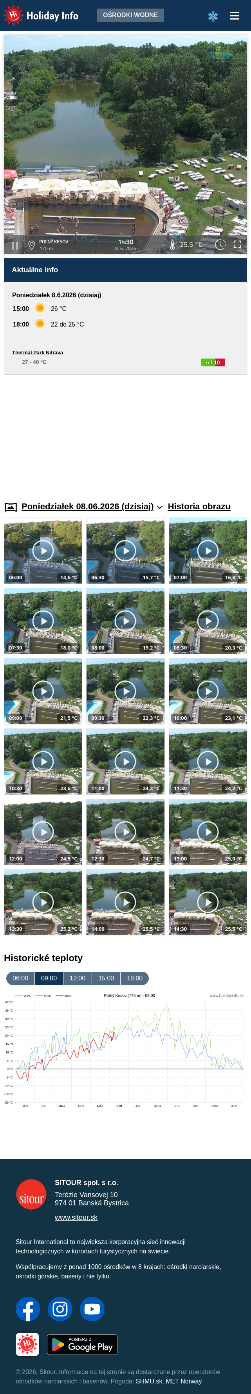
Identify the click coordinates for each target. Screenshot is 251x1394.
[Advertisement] (125, 433)
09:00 (49, 978)
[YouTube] (92, 1310)
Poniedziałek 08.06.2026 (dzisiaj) (92, 506)
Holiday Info (33, 10)
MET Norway (184, 1381)
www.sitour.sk (76, 1217)
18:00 (135, 978)
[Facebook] (28, 1310)
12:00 (77, 978)
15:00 (106, 978)
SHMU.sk (149, 1381)
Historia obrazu (199, 506)
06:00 (20, 978)
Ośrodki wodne (130, 15)
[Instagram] (60, 1310)
